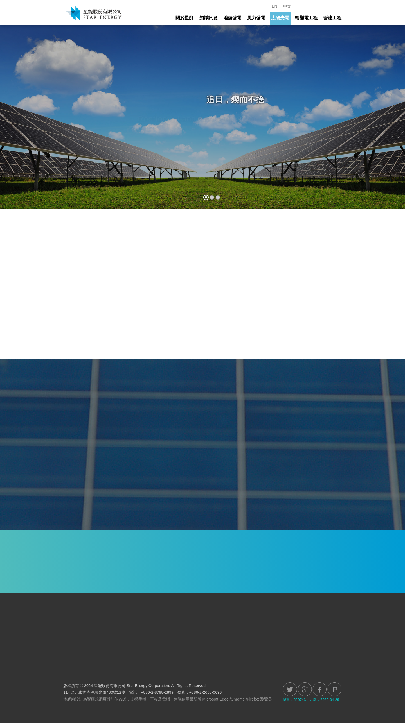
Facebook (319, 689)
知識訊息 (208, 17)
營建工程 (332, 17)
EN (274, 6)
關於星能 (185, 17)
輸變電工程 (306, 17)
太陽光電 (280, 17)
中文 (287, 6)
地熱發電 (232, 17)
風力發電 (256, 17)
